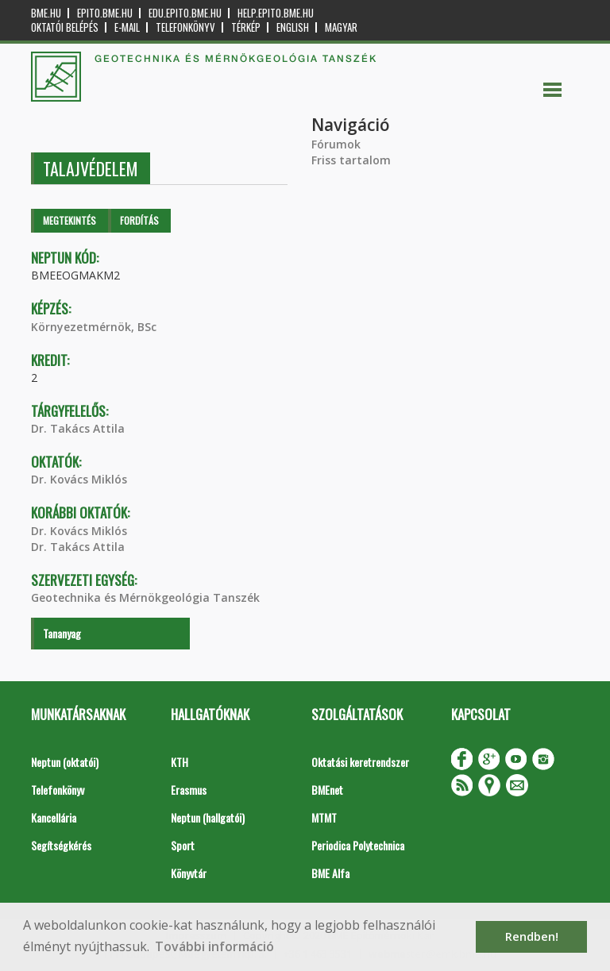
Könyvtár (189, 873)
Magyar (341, 27)
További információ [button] (214, 946)
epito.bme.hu (105, 13)
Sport (183, 845)
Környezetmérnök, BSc (93, 326)
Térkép (246, 27)
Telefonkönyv (185, 27)
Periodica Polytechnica (357, 845)
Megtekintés (69, 220)
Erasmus (189, 789)
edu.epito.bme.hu (185, 13)
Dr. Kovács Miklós (79, 479)
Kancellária (53, 817)
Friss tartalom (351, 160)
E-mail (127, 27)
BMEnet (327, 789)
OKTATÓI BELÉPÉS (64, 27)
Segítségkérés (61, 845)
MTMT (324, 817)
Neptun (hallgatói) (208, 817)
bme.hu (46, 13)
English (292, 27)
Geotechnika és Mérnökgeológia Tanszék (145, 597)
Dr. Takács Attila (78, 428)
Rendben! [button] (531, 936)
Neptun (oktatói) (64, 761)
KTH (179, 761)
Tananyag (62, 633)
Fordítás (139, 220)
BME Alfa (330, 873)
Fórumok (336, 144)
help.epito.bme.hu (275, 13)
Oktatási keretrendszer (360, 761)
